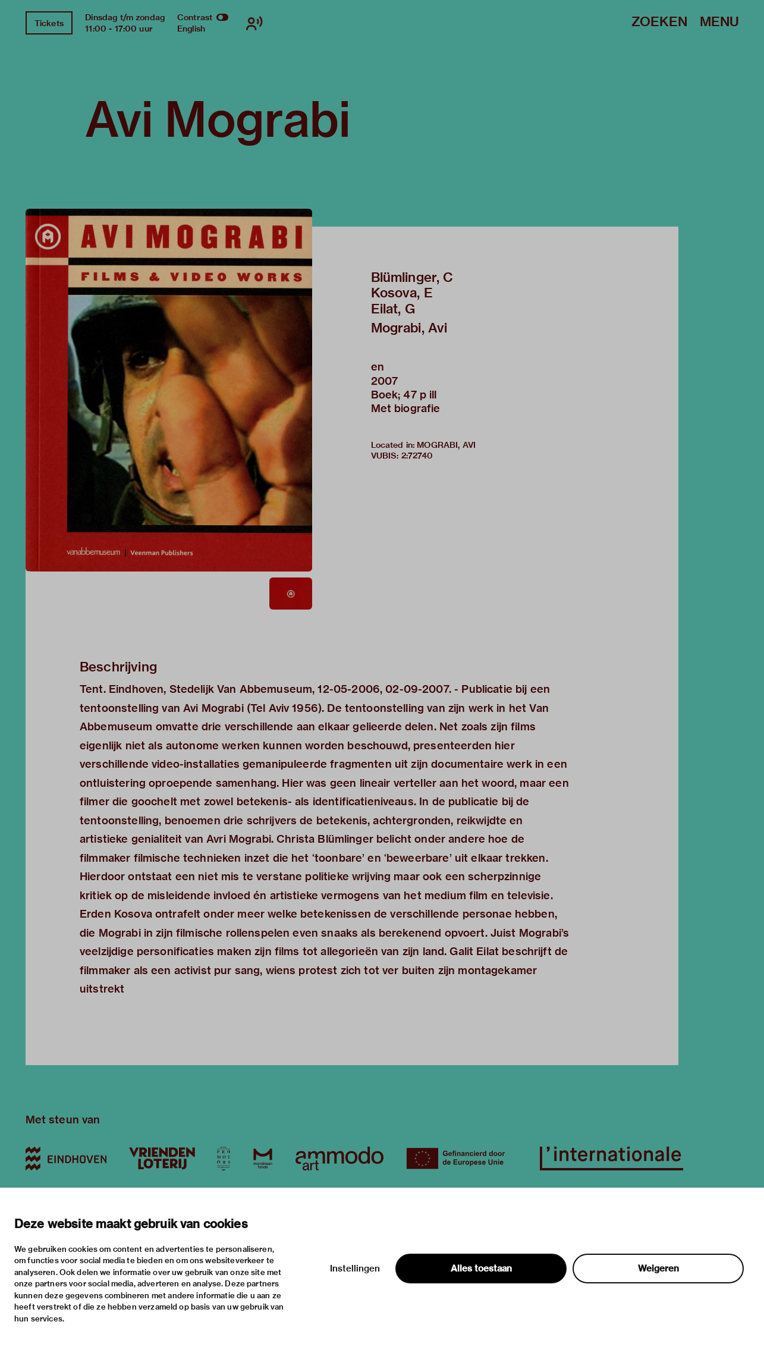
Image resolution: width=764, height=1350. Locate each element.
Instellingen (355, 1268)
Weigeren (658, 1268)
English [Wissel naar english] (191, 28)
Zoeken (659, 22)
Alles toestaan (481, 1268)
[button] (169, 390)
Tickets (49, 23)
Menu (719, 22)
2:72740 (417, 455)
